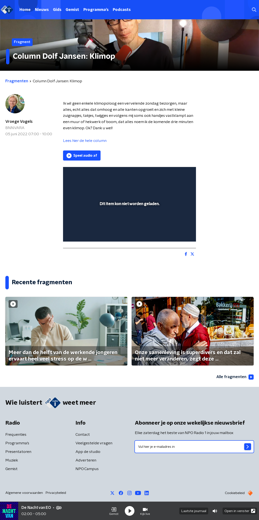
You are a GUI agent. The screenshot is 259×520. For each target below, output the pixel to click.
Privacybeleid (55, 492)
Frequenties (15, 435)
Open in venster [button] (239, 511)
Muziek (11, 460)
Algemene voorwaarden (24, 492)
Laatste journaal (193, 511)
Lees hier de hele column (85, 141)
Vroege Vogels (19, 122)
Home (25, 10)
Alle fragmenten (235, 377)
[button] (114, 511)
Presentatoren (18, 452)
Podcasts (122, 10)
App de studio (87, 452)
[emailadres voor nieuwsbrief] (194, 447)
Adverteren (85, 460)
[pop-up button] (177, 232)
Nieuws (42, 10)
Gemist (72, 10)
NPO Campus (87, 469)
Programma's (95, 10)
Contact (82, 435)
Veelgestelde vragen (93, 443)
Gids (57, 10)
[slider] (129, 221)
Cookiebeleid (235, 493)
